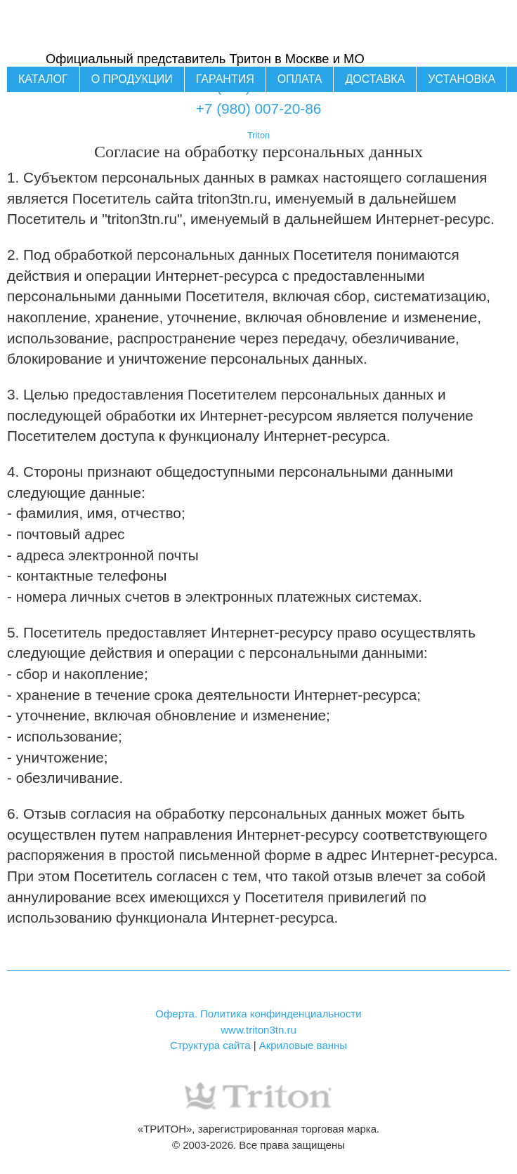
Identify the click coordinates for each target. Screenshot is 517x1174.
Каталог (43, 79)
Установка (461, 79)
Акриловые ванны (303, 1045)
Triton (258, 135)
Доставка (375, 79)
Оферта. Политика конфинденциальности (258, 1014)
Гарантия (225, 79)
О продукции (132, 79)
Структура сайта (210, 1045)
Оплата (299, 79)
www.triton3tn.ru (258, 1030)
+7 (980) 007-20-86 (259, 108)
